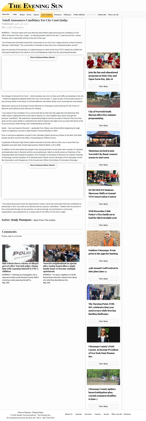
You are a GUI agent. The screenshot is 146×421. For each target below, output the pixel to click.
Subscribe (5, 14)
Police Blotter (79, 15)
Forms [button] (106, 414)
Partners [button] (127, 414)
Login (15, 14)
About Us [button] (69, 414)
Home (22, 15)
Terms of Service (24, 412)
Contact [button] (98, 414)
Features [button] (57, 15)
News (29, 15)
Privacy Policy (37, 412)
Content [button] (78, 414)
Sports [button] (36, 15)
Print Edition (46, 15)
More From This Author (44, 220)
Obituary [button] (67, 15)
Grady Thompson (21, 220)
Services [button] (88, 414)
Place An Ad (113, 15)
